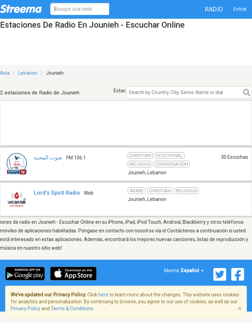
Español (192, 270)
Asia (5, 73)
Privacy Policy (25, 308)
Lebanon (27, 73)
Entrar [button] (240, 9)
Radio (214, 9)
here (103, 294)
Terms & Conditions (72, 308)
